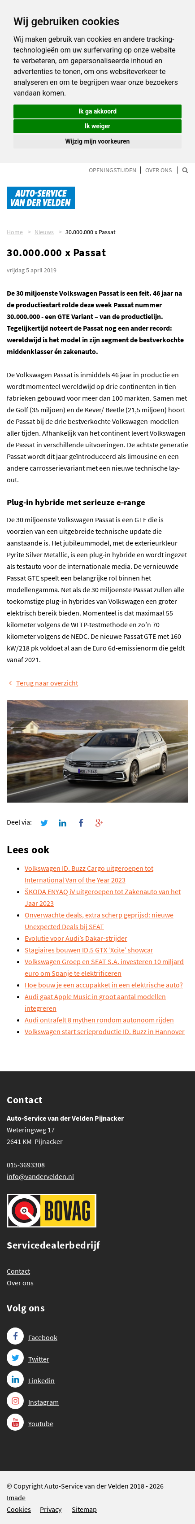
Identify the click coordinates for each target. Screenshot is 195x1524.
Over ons (158, 170)
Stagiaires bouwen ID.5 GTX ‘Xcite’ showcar (89, 949)
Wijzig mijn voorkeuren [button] (97, 141)
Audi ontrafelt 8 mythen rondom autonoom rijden (99, 1019)
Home (15, 232)
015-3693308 (26, 1164)
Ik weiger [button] (97, 126)
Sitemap (84, 1509)
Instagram (33, 1401)
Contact (18, 1270)
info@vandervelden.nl (40, 1176)
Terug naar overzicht (42, 682)
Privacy (50, 1509)
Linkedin (31, 1380)
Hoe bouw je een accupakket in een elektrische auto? (104, 984)
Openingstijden (112, 170)
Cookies (19, 1509)
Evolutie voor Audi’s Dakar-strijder (76, 938)
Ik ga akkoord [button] (97, 111)
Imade (16, 1497)
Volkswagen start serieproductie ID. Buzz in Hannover (105, 1031)
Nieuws (44, 232)
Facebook (32, 1337)
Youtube (30, 1423)
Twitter (28, 1358)
